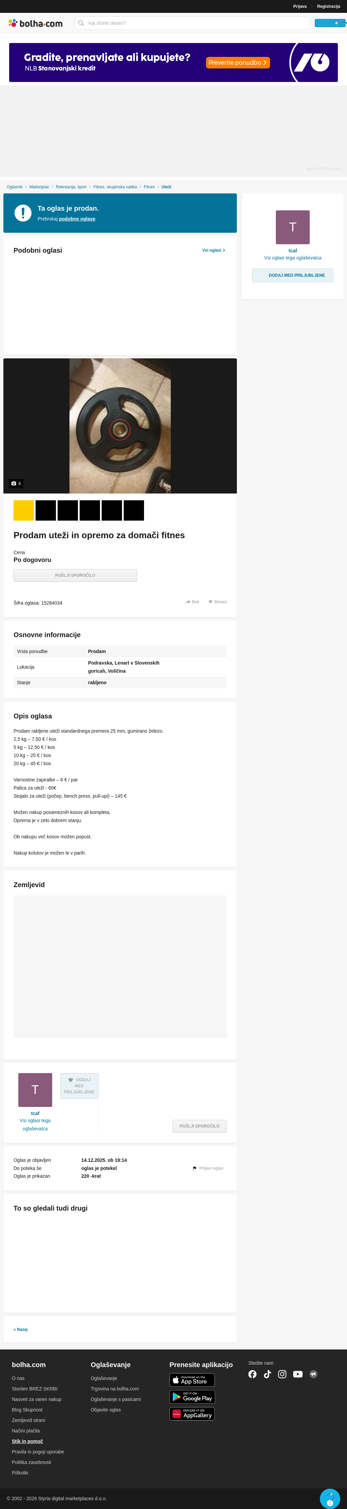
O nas (18, 1378)
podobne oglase (77, 219)
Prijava (300, 6)
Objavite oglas (106, 1409)
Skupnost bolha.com (313, 1374)
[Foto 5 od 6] (112, 510)
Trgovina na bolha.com (115, 1388)
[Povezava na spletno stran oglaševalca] (173, 62)
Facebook (252, 1374)
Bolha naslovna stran (35, 23)
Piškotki (20, 1472)
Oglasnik (15, 187)
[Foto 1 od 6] (24, 510)
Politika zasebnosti (31, 1462)
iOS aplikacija (192, 1380)
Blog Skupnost (27, 1409)
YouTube (298, 1374)
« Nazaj (20, 1329)
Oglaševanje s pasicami (116, 1399)
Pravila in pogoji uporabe (38, 1451)
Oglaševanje (104, 1378)
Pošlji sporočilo (75, 575)
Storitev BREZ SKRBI (35, 1388)
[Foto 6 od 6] (134, 510)
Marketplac (39, 187)
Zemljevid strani (28, 1420)
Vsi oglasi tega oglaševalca (35, 1124)
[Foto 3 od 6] (68, 510)
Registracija (328, 6)
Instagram (282, 1374)
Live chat (330, 1499)
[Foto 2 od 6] (46, 510)
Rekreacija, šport (71, 187)
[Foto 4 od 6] (90, 510)
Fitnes (149, 187)
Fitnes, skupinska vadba (115, 187)
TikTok (267, 1374)
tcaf (35, 1113)
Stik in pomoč (27, 1441)
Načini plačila (26, 1430)
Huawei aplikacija (192, 1414)
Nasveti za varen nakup (36, 1399)
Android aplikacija (192, 1397)
